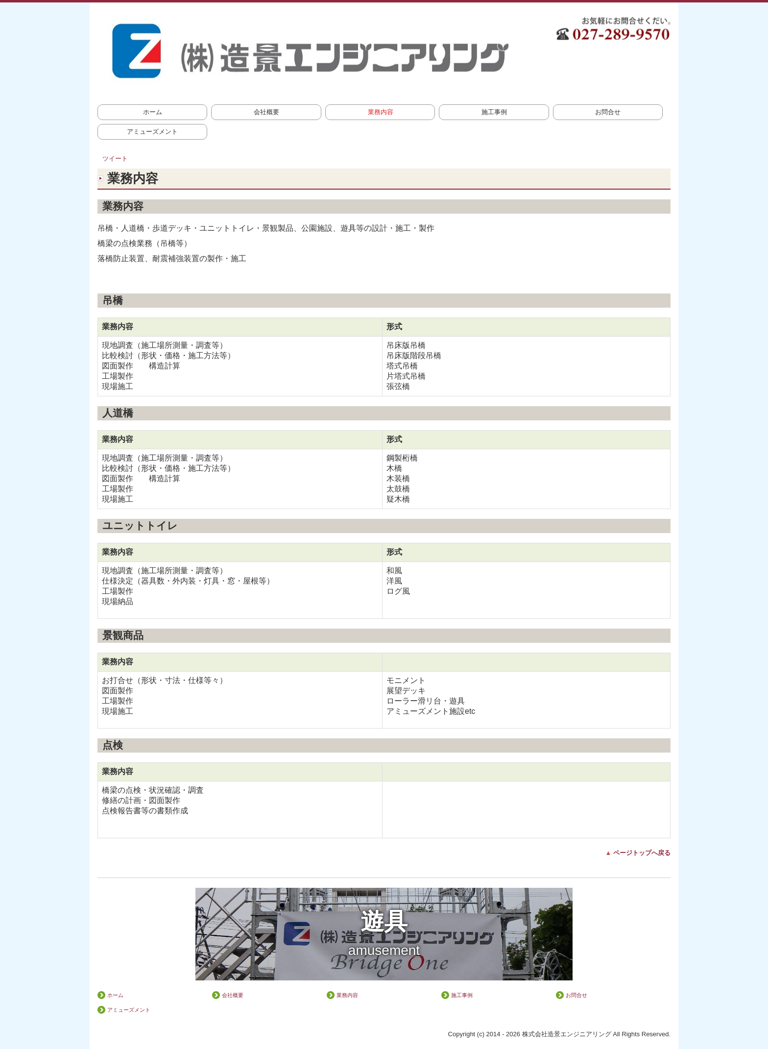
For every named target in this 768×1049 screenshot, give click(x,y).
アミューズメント (152, 131)
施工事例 (494, 112)
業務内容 (380, 112)
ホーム (152, 112)
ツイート (115, 158)
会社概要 (266, 112)
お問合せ (608, 112)
